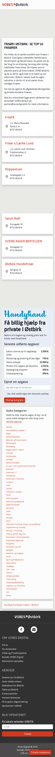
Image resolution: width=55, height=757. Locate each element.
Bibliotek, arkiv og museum (16, 440)
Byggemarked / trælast (15, 450)
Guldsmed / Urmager (14, 492)
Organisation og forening (16, 527)
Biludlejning (10, 447)
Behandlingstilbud (13, 437)
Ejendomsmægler (13, 463)
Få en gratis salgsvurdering (15, 702)
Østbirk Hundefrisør (19, 264)
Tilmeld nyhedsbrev (40, 752)
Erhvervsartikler (9, 693)
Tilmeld (27, 734)
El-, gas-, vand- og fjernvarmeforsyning (20, 466)
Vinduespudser (11, 589)
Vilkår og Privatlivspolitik (14, 653)
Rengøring (10, 544)
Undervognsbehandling (15, 582)
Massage (9, 518)
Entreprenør (10, 476)
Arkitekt (9, 427)
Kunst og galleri (12, 498)
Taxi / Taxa (10, 569)
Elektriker (9, 469)
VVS (7, 592)
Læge (8, 511)
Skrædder (9, 550)
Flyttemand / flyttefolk (15, 479)
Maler (8, 514)
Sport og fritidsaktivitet (15, 560)
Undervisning (11, 579)
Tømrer (9, 573)
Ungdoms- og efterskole (15, 586)
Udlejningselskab (12, 576)
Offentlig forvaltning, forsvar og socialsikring (23, 524)
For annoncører (9, 649)
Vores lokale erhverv (12, 681)
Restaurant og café (13, 547)
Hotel (8, 495)
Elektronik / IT (11, 472)
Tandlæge (10, 566)
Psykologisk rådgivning (14, 540)
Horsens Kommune (11, 697)
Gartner (9, 489)
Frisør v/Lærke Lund (19, 143)
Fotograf (9, 482)
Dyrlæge (9, 459)
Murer (8, 521)
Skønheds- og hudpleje (15, 553)
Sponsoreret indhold (11, 706)
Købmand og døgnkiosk (15, 502)
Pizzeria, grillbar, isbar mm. (16, 534)
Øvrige (8, 595)
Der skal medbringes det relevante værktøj (28, 394)
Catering (9, 453)
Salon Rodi (12, 218)
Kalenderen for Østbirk (13, 685)
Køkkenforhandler (13, 505)
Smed (8, 557)
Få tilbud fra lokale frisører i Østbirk (21, 605)
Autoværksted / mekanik (15, 430)
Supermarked (11, 563)
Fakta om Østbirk (10, 689)
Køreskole (10, 508)
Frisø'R (9, 117)
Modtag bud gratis (14, 400)
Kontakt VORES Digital (12, 657)
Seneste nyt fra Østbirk (13, 677)
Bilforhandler (11, 443)
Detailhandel (11, 456)
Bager (8, 434)
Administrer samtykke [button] (12, 661)
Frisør (8, 485)
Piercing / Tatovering (14, 531)
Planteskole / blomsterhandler (18, 537)
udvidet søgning (14, 421)
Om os (5, 645)
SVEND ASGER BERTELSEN (23, 241)
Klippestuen (13, 169)
